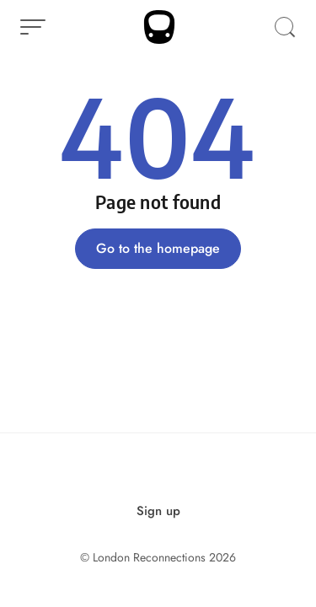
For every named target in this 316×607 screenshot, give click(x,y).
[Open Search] (285, 27)
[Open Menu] (33, 27)
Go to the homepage (158, 248)
